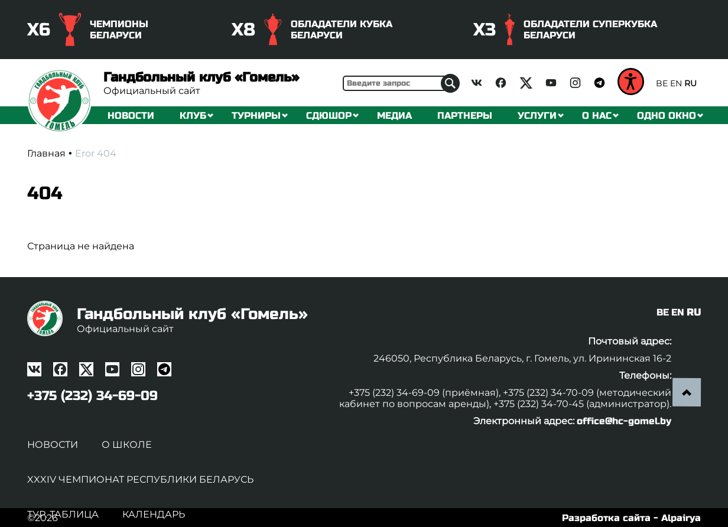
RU (690, 83)
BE (662, 83)
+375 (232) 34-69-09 (92, 396)
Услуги (537, 115)
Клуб (193, 115)
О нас (597, 115)
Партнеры (464, 115)
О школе (127, 444)
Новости (131, 115)
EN (676, 83)
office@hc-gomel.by (624, 421)
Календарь (153, 514)
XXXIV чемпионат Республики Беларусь (140, 479)
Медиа (394, 115)
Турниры (256, 115)
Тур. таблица (63, 514)
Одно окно (666, 115)
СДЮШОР (329, 115)
